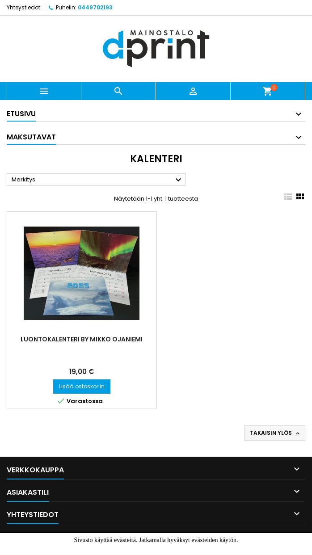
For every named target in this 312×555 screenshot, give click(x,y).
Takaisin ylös (275, 433)
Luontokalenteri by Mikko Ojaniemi (82, 339)
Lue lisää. (176, 549)
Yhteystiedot (23, 7)
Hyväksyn (141, 549)
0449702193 (95, 7)
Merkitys (98, 180)
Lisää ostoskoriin (82, 386)
